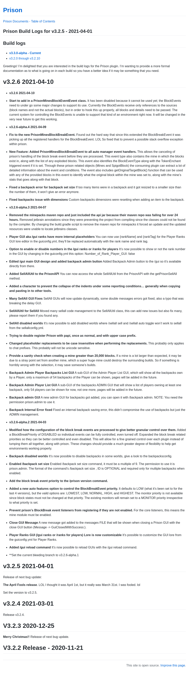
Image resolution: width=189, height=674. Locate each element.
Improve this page (172, 665)
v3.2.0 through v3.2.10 (24, 58)
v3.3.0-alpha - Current (25, 53)
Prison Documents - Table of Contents (29, 21)
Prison (12, 10)
